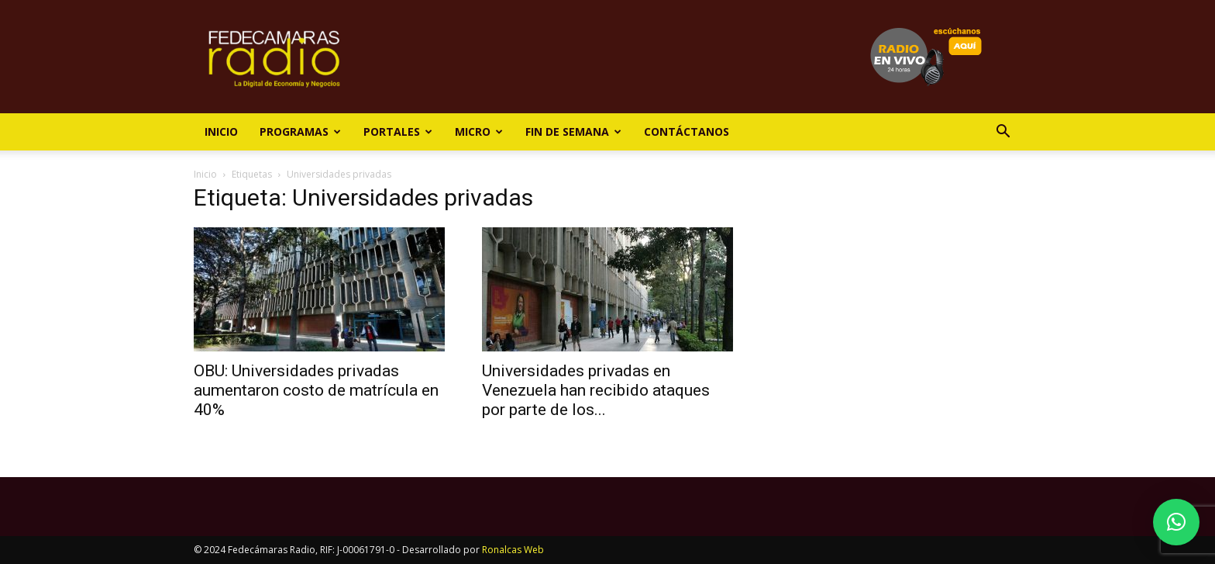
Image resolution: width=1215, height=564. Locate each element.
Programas (300, 131)
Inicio (221, 131)
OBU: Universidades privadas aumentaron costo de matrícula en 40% (316, 390)
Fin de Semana (573, 131)
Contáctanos (686, 131)
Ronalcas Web (513, 549)
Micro (479, 131)
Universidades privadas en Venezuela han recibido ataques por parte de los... (596, 390)
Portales (397, 131)
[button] (1002, 133)
